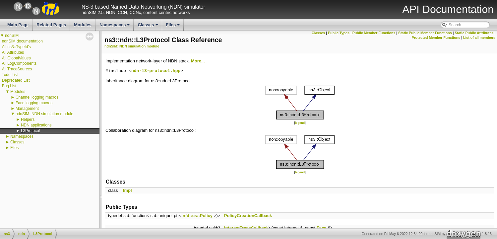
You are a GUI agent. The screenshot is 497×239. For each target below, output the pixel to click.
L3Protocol (30, 130)
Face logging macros (34, 103)
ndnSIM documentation (22, 41)
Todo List (10, 74)
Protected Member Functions (435, 38)
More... (198, 60)
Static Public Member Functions (425, 33)
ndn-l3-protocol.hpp (155, 71)
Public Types (338, 33)
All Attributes (13, 52)
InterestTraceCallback (246, 227)
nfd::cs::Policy (198, 215)
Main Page (18, 24)
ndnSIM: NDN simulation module (44, 114)
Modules (83, 24)
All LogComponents (19, 63)
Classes (148, 26)
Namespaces (115, 26)
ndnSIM (12, 35)
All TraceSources (17, 69)
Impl (127, 190)
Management (27, 108)
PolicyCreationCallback (248, 215)
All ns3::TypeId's (16, 46)
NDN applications (36, 125)
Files (173, 26)
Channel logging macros (37, 97)
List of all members (479, 38)
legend (300, 122)
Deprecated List (16, 80)
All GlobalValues (16, 58)
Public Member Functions (374, 33)
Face (322, 227)
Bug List (9, 86)
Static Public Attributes (474, 33)
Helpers (27, 119)
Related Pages (51, 24)
